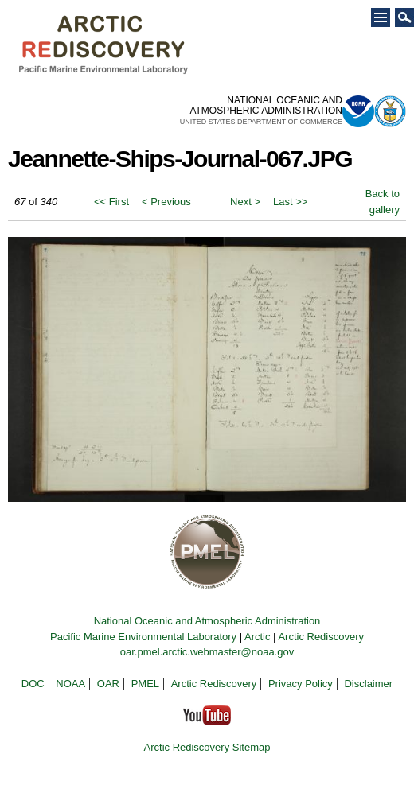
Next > (245, 202)
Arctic (257, 637)
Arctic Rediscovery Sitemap (207, 747)
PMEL (145, 684)
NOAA (70, 684)
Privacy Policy (300, 684)
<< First (111, 202)
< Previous (166, 202)
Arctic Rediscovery (321, 637)
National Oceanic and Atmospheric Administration (207, 621)
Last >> (290, 202)
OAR (108, 684)
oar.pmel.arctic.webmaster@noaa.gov (207, 652)
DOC (33, 684)
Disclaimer (368, 684)
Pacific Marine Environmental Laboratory (143, 637)
